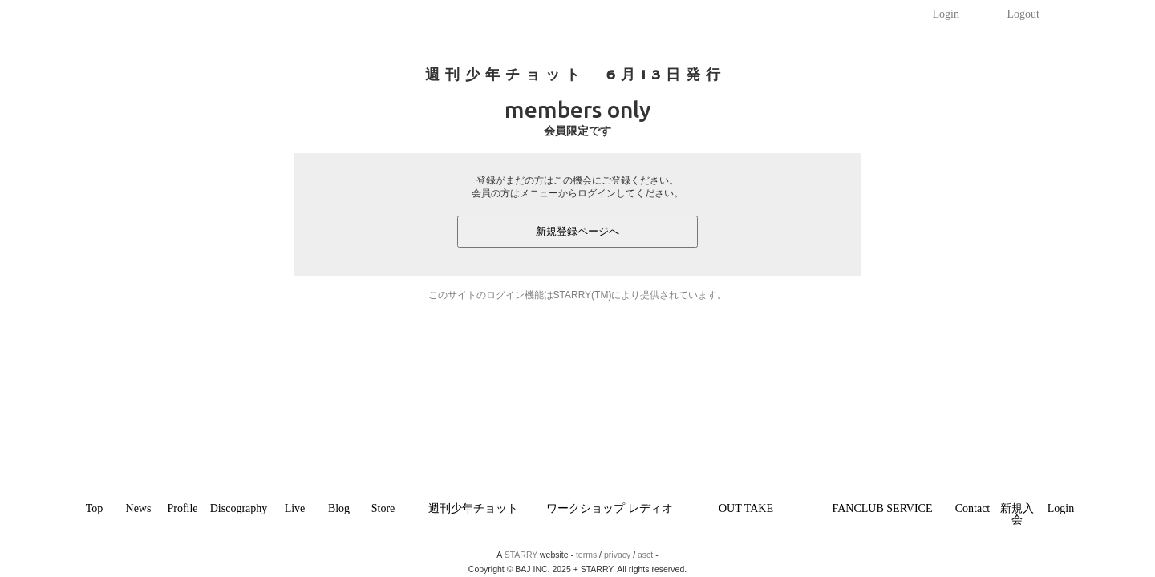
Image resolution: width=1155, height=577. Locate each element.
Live (295, 508)
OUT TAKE (746, 508)
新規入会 (1017, 514)
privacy (617, 554)
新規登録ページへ (577, 231)
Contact (973, 508)
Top (94, 508)
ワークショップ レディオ (609, 508)
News (139, 508)
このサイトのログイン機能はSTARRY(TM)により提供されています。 (577, 295)
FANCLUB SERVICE (882, 508)
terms (586, 554)
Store (383, 508)
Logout (1023, 14)
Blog (339, 508)
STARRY (521, 554)
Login (946, 14)
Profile (182, 508)
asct (645, 554)
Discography (239, 508)
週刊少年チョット (473, 508)
